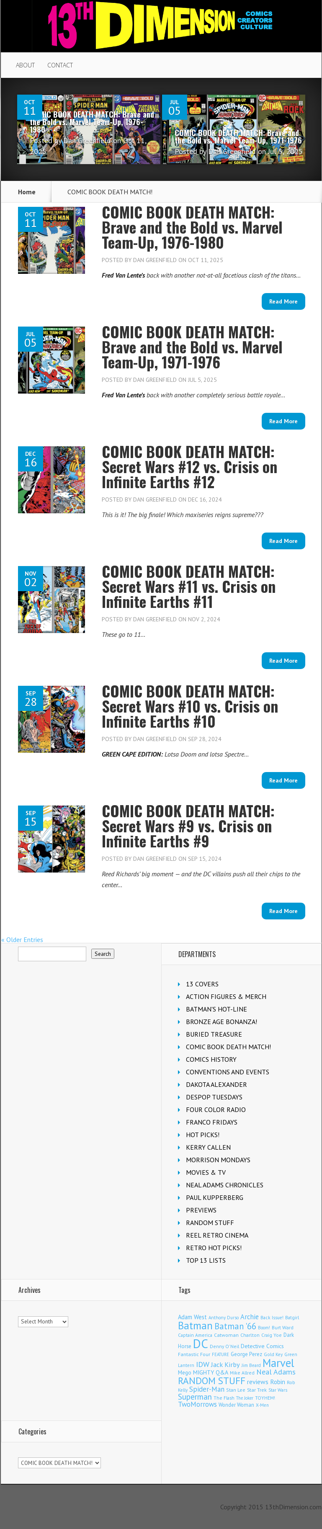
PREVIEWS (201, 1210)
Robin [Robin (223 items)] (277, 1382)
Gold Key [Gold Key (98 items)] (273, 1354)
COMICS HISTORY (211, 1059)
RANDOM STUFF (210, 1222)
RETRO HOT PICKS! (214, 1247)
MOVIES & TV (206, 1172)
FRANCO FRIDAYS (211, 1122)
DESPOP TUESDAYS (214, 1097)
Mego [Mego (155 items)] (184, 1372)
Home (27, 192)
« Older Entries (22, 939)
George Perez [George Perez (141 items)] (246, 1354)
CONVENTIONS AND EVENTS (227, 1072)
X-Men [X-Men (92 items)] (262, 1405)
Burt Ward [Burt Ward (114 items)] (283, 1327)
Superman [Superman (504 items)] (195, 1397)
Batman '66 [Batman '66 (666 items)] (235, 1326)
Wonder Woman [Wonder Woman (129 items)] (236, 1404)
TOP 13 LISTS (206, 1260)
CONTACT (60, 65)
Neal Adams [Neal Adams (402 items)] (276, 1372)
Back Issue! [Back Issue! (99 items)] (271, 1317)
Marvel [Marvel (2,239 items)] (278, 1363)
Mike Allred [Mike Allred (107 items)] (242, 1372)
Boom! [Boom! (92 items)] (264, 1328)
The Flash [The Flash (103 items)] (224, 1398)
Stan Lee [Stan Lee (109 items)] (235, 1390)
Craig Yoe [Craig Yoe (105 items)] (271, 1335)
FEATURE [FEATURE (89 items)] (220, 1354)
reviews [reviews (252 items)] (257, 1381)
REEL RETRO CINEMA (217, 1235)
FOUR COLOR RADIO (216, 1109)
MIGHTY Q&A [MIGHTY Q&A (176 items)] (210, 1372)
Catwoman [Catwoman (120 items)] (226, 1335)
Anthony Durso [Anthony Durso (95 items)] (224, 1317)
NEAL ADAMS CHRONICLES (224, 1185)
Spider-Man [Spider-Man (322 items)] (206, 1389)
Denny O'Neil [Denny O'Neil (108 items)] (224, 1346)
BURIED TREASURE (214, 1034)
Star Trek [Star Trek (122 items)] (257, 1390)
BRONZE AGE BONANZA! (221, 1021)
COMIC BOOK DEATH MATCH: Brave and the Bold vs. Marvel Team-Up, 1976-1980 (92, 122)
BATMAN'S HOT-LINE (216, 1009)
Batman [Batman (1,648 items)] (195, 1325)
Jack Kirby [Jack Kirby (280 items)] (225, 1364)
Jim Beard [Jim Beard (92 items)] (251, 1365)
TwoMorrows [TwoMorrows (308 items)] (197, 1404)
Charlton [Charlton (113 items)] (250, 1335)
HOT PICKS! (202, 1134)
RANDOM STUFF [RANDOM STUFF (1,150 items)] (211, 1380)
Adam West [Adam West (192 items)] (192, 1317)
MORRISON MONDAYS (218, 1160)
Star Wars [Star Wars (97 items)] (277, 1390)
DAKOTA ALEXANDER (216, 1084)
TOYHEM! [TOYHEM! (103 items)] (265, 1398)
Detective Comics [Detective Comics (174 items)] (262, 1346)
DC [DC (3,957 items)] (200, 1343)
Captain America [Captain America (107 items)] (195, 1335)
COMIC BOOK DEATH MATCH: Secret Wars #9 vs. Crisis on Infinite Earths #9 (188, 825)
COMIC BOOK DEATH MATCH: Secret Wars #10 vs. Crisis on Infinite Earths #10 (190, 706)
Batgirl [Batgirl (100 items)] (292, 1317)
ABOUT (25, 65)
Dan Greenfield (87, 140)
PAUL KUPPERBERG (214, 1197)
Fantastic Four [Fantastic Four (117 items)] (194, 1354)
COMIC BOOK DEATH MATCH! (228, 1046)
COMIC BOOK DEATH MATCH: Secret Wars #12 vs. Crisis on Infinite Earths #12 (189, 466)
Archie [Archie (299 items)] (249, 1316)
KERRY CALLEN (208, 1147)
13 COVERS (202, 984)
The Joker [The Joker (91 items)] (244, 1398)
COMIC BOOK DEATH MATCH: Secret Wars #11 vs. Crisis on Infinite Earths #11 (189, 586)
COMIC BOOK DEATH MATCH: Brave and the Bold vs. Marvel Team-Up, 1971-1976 (238, 136)
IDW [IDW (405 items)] (202, 1364)
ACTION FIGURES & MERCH (226, 996)
